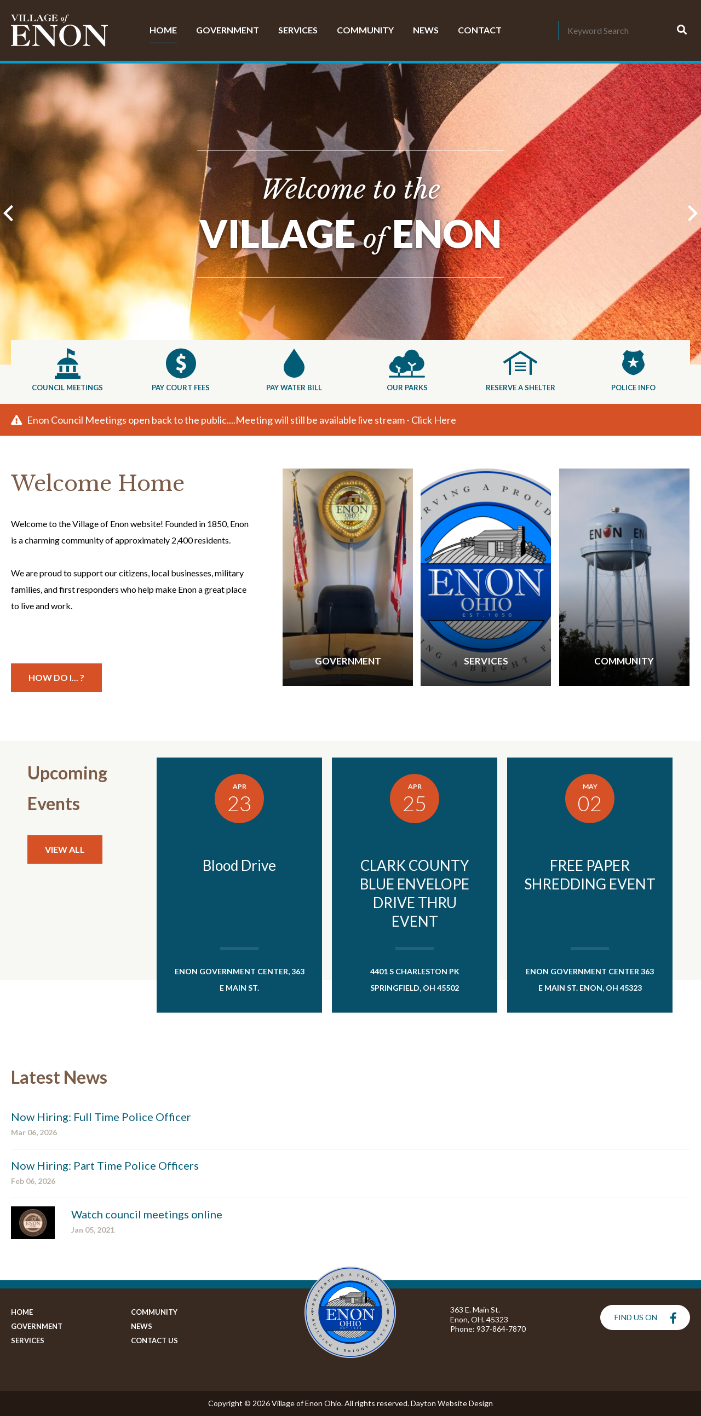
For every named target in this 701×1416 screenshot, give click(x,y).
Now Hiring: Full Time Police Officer (101, 1116)
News (426, 30)
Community (365, 30)
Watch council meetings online (146, 1214)
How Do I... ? (56, 677)
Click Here (433, 420)
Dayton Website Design (452, 1403)
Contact (480, 30)
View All (65, 849)
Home (163, 30)
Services (298, 30)
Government (227, 30)
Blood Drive (239, 865)
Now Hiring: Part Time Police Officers (105, 1165)
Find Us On (645, 1318)
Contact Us (152, 1340)
